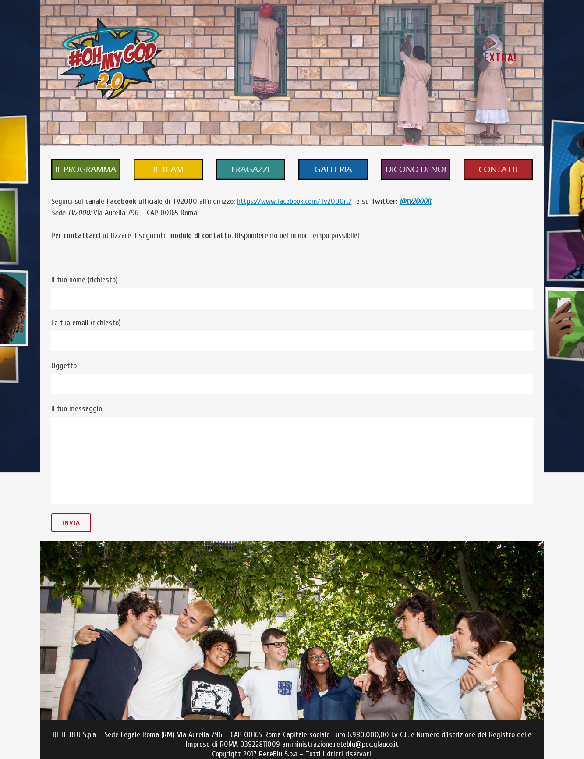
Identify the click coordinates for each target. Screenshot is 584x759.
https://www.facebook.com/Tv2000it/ (294, 201)
